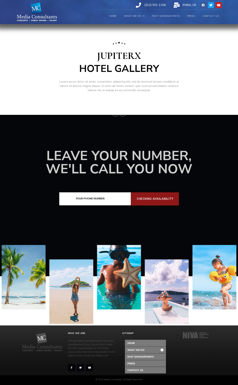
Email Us (189, 5)
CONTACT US (211, 16)
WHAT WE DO (134, 16)
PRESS (191, 16)
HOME (113, 16)
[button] (145, 350)
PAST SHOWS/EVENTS (166, 16)
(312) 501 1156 (155, 5)
